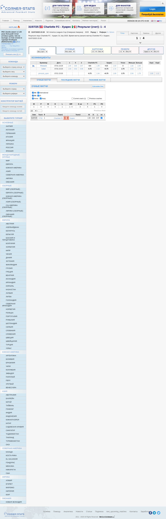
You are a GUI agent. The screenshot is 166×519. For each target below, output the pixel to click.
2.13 (97, 69)
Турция (7, 345)
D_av (80, 104)
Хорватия (8, 247)
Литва (6, 297)
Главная (5, 21)
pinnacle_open (43, 73)
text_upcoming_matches (116, 511)
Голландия (9, 300)
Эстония (8, 261)
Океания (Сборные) (8, 215)
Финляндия (9, 265)
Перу (6, 380)
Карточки (97, 49)
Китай (6, 402)
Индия (7, 413)
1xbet (44, 69)
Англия (7, 126)
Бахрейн (8, 398)
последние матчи (70, 80)
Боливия (8, 359)
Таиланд (8, 437)
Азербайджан (10, 227)
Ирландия (8, 282)
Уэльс (7, 348)
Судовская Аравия (13, 427)
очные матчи (44, 80)
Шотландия (9, 323)
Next (103, 111)
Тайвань (8, 405)
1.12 (157, 73)
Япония (7, 151)
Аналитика (27, 21)
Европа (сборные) (12, 193)
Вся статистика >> (10, 43)
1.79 (139, 73)
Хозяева (46, 511)
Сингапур (8, 430)
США (6, 473)
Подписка (49, 21)
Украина (8, 144)
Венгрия (8, 275)
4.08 (81, 69)
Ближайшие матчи (62, 21)
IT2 (102, 104)
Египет (7, 484)
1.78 (139, 69)
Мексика (8, 466)
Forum (103, 21)
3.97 (81, 66)
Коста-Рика (9, 455)
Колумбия (8, 370)
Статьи (89, 511)
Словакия (8, 330)
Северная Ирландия (8, 305)
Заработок (145, 511)
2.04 (131, 73)
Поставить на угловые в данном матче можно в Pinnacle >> (12, 49)
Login (152, 9)
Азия (6, 171)
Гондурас (8, 462)
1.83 (69, 69)
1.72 (114, 69)
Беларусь (8, 231)
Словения (9, 334)
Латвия (7, 293)
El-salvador (10, 459)
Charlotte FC (58, 118)
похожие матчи (97, 80)
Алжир (7, 480)
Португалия (9, 316)
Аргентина (9, 355)
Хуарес (72, 118)
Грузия (7, 268)
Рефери (125, 49)
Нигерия (8, 491)
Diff (71, 104)
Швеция (7, 337)
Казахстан (9, 289)
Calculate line (97, 86)
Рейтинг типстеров (89, 21)
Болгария (8, 243)
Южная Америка (11, 168)
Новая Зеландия (12, 502)
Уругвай (8, 384)
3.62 (75, 69)
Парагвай (8, 377)
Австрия (8, 224)
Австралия (9, 395)
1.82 (131, 66)
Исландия (8, 279)
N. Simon (110, 32)
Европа (7, 164)
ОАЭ (5, 444)
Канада (7, 452)
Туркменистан (11, 441)
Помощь (16, 21)
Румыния (8, 320)
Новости (38, 21)
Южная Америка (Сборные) (11, 197)
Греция (7, 272)
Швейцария (9, 341)
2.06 (139, 66)
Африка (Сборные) (12, 211)
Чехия (7, 254)
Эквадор (8, 373)
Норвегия (8, 309)
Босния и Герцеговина (8, 239)
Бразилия (8, 363)
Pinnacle (43, 66)
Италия (7, 137)
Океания (8, 182)
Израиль (8, 286)
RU (159, 21)
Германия (8, 133)
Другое (151, 49)
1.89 (114, 73)
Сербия (7, 327)
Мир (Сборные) (11, 189)
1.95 (97, 66)
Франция (8, 140)
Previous (97, 111)
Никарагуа (9, 470)
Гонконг (8, 409)
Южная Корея (10, 420)
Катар (6, 423)
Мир (6, 161)
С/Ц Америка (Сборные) (10, 206)
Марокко (8, 487)
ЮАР (6, 495)
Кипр (6, 250)
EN (153, 21)
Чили (6, 366)
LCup (40, 118)
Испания (8, 130)
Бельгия (8, 234)
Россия (7, 147)
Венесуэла (9, 387)
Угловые (70, 49)
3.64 (75, 66)
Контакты (76, 21)
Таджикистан (10, 434)
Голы (42, 49)
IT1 (95, 104)
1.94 (69, 66)
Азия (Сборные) (11, 202)
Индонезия (9, 416)
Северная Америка (13, 175)
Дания (7, 257)
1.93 (114, 66)
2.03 (131, 69)
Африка (7, 178)
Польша (7, 313)
